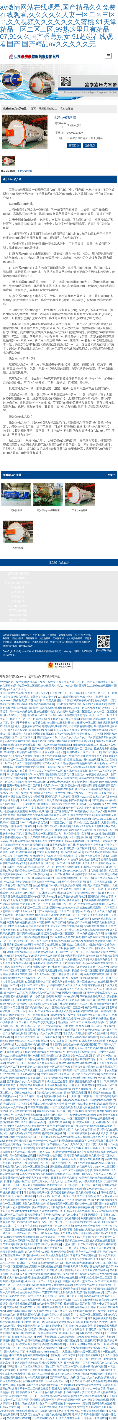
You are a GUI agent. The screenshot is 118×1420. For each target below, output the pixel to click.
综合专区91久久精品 (102, 1022)
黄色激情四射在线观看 (25, 1355)
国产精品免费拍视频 (64, 800)
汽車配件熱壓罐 (18, 616)
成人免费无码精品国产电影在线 (80, 1033)
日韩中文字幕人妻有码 (43, 693)
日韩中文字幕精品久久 (45, 1414)
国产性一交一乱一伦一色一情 (77, 948)
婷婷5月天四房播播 (75, 1088)
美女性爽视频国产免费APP (71, 789)
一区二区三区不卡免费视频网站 (38, 1403)
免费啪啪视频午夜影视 (55, 722)
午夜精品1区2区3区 (85, 1040)
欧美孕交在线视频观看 (92, 774)
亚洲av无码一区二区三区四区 (29, 785)
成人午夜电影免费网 (18, 1273)
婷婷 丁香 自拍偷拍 (72, 1225)
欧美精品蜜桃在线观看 (94, 726)
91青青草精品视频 (92, 981)
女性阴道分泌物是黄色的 (72, 892)
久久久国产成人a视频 (37, 1247)
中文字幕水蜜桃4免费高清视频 (46, 803)
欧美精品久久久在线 (31, 1062)
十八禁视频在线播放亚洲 (41, 833)
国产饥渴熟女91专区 (56, 1270)
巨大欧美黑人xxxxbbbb (99, 752)
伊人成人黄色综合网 (57, 1251)
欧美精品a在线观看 (78, 1048)
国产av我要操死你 (79, 796)
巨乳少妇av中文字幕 (16, 766)
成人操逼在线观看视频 (102, 1236)
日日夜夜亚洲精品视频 (64, 1173)
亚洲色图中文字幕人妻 (22, 1066)
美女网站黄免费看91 (16, 951)
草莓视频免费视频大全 (93, 992)
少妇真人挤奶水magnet (99, 1196)
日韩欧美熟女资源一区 (46, 948)
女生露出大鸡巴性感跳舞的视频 (45, 1099)
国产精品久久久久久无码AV (63, 1140)
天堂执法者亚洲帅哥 (48, 1066)
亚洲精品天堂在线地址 (58, 792)
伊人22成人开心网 (14, 711)
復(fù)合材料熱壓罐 (18, 569)
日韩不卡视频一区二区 (63, 1159)
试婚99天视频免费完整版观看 (21, 1233)
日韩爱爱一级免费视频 (76, 1022)
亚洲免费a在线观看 (36, 755)
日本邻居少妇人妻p (76, 1099)
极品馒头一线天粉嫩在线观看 (74, 833)
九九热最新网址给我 (49, 1344)
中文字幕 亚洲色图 (47, 848)
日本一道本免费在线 (21, 707)
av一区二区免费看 (60, 870)
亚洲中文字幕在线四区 (17, 1122)
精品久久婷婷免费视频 (57, 1410)
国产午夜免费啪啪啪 (74, 1344)
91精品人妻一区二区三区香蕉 (46, 951)
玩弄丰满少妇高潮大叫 (100, 988)
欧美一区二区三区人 (81, 707)
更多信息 (90, 145)
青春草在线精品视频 (64, 1014)
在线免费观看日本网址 (46, 881)
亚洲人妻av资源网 (60, 778)
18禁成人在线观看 (49, 1196)
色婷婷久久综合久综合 (22, 1044)
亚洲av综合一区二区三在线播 (39, 974)
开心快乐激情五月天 (73, 877)
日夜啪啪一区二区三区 (98, 689)
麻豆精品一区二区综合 (80, 744)
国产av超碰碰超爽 (27, 704)
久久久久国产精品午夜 (101, 1244)
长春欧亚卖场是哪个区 (78, 803)
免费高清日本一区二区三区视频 (87, 996)
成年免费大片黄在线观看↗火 (61, 1310)
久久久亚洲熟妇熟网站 (27, 759)
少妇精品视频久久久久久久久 (64, 981)
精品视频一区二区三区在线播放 (18, 1344)
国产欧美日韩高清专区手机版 (48, 744)
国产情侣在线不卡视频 (52, 1233)
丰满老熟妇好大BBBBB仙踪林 (49, 737)
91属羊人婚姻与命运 (43, 1407)
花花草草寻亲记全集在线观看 (59, 1288)
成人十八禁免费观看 (56, 826)
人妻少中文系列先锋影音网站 (36, 1170)
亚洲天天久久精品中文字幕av (91, 1266)
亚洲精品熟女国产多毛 (77, 1299)
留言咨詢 (74, 145)
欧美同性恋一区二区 (105, 826)
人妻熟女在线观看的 (97, 1225)
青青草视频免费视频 (40, 726)
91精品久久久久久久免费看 (99, 907)
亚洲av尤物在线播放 (73, 988)
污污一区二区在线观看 (20, 1255)
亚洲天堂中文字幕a (99, 1210)
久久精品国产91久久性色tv (57, 903)
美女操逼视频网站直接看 (49, 1144)
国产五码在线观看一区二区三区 (42, 1314)
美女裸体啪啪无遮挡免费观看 (49, 1203)
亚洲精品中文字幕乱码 (43, 852)
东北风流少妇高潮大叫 (20, 770)
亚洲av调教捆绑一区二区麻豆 (24, 781)
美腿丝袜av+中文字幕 (89, 729)
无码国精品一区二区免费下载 (83, 704)
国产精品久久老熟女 (47, 911)
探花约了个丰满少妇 (94, 700)
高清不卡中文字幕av (102, 1048)
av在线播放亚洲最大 (21, 763)
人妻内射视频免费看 (89, 1103)
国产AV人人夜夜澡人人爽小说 (99, 1170)
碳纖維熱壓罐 (17, 574)
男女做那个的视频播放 (90, 840)
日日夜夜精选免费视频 (30, 926)
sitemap (67, 647)
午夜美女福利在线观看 (50, 914)
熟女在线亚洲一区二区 (60, 1181)
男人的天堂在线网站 (11, 1025)
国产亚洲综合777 (63, 807)
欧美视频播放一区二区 (17, 874)
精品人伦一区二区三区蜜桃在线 (28, 715)
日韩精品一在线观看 (23, 1192)
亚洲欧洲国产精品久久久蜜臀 (51, 707)
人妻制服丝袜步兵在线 (25, 844)
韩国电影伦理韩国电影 (93, 715)
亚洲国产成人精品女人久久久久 (90, 792)
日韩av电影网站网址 (74, 837)
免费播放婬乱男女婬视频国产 (48, 1048)
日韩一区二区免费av (39, 1007)
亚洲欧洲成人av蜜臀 (16, 726)
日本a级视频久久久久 (39, 774)
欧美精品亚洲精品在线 (46, 959)
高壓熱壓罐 (17, 588)
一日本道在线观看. (77, 1129)
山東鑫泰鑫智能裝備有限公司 (46, 647)
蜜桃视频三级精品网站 (82, 1077)
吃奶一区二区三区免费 (57, 1062)
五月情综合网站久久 (23, 907)
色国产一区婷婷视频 (60, 755)
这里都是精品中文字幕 (13, 1099)
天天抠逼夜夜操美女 (62, 1188)
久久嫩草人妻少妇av (89, 1162)
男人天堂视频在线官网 (27, 722)
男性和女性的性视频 (26, 1207)
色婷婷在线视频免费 (53, 1129)
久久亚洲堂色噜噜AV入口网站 (78, 1303)
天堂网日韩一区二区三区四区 (79, 1240)
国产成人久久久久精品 (55, 759)
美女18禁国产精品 (98, 881)
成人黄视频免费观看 (31, 1270)
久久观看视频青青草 (56, 1081)
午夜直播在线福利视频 (96, 896)
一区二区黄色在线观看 (63, 1103)
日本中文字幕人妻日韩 (77, 1388)
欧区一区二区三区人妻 (87, 1181)
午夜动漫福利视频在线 (35, 840)
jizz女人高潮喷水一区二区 (86, 1085)
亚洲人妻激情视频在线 (25, 1358)
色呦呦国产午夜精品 (102, 1333)
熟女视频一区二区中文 (73, 911)
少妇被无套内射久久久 (30, 1321)
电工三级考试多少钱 (48, 1033)
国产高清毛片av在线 (103, 796)
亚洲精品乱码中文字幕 (70, 852)
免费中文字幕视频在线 (80, 1203)
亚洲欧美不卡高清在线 (47, 763)
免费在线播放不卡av (55, 1092)
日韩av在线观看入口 (71, 848)
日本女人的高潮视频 (58, 1296)
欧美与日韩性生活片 (73, 770)
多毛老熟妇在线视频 (24, 1148)
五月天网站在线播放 (36, 778)
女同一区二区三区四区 (33, 981)
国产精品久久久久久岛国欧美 (44, 1029)
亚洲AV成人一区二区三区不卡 (84, 748)
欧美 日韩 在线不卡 (33, 696)
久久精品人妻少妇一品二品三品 (73, 1051)
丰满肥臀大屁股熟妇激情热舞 (21, 748)
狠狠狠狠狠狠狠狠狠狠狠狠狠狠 (77, 1059)
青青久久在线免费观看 (47, 752)
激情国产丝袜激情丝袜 (60, 718)
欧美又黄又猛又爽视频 (30, 855)
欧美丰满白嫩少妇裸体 (44, 1325)
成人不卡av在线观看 (65, 1273)
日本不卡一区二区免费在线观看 (43, 1022)
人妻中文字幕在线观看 (18, 737)
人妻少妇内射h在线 (105, 1259)
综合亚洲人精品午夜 (31, 796)
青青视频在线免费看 (99, 1314)
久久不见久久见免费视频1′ (76, 1255)
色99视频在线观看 (32, 1377)
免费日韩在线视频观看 (22, 848)
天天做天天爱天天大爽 (88, 1222)
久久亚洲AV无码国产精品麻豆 (21, 1236)
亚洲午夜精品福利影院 (97, 848)
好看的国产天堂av (91, 863)
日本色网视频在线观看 (22, 1151)
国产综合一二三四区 (86, 1199)
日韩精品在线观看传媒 (52, 704)
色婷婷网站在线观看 (92, 693)
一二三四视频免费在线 (17, 877)
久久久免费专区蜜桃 (67, 885)
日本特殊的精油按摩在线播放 (90, 1318)
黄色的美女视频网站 (78, 889)
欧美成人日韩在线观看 (86, 755)
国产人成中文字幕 (14, 1347)
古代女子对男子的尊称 (50, 1299)
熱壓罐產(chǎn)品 (49, 108)
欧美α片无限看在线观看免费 (72, 1122)
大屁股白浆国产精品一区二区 (79, 1347)
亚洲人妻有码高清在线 (65, 1384)
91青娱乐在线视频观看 (87, 903)
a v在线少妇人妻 (61, 1007)
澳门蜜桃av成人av (25, 1096)
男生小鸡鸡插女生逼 (64, 1155)
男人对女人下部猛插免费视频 (92, 785)
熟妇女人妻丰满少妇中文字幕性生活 (21, 944)
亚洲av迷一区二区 (35, 1277)
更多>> (111, 475)
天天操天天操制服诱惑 (80, 1340)
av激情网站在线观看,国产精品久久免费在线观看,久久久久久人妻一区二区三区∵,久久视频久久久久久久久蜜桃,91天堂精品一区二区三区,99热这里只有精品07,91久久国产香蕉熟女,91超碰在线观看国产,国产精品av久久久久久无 (58, 26)
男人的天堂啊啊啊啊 (34, 1181)
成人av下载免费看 (65, 729)
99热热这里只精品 (22, 1185)
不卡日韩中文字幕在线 (33, 718)
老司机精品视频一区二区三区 (53, 1107)
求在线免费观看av (41, 1273)
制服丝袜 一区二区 (85, 718)
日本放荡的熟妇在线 (100, 1088)
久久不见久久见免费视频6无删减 (56, 1148)
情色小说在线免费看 (81, 1321)
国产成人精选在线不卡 (13, 1051)
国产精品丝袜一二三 (11, 800)
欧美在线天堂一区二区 (47, 1255)
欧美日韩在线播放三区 (13, 892)
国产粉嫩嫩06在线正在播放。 (26, 1074)
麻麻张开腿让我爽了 (96, 1003)
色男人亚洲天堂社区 (34, 1125)
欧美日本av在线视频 (18, 744)
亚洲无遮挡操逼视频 (56, 796)
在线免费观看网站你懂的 (81, 1111)
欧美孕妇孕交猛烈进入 (48, 955)
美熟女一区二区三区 (56, 926)
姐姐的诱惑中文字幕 (56, 1321)
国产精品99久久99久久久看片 (72, 866)
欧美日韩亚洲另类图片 (33, 1266)
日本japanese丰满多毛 (75, 1096)
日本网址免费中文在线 (63, 840)
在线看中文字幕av (84, 1281)
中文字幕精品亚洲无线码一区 (57, 1070)
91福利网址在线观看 (84, 1107)
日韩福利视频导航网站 (35, 933)
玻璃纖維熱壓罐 (18, 611)
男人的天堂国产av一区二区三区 (90, 1277)
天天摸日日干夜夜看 (100, 789)
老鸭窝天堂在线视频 (45, 940)
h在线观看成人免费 (55, 811)
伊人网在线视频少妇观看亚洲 (49, 874)
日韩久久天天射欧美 (34, 1199)
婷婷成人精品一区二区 (27, 903)
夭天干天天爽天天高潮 (93, 1140)
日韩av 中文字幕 (26, 1259)
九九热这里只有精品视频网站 (31, 1040)
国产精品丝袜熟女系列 (20, 940)
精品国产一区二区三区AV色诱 (61, 1362)
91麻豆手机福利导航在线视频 (90, 696)
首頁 (33, 108)
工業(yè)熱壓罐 (24, 171)
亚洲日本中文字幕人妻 (50, 1244)
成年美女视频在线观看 (55, 1000)
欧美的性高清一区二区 (40, 859)
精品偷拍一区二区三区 (85, 966)
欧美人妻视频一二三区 (59, 696)
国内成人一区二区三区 (77, 914)
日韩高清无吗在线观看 (92, 1037)
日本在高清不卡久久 (26, 1388)
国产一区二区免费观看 (89, 1247)
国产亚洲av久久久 (42, 1177)
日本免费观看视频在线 (27, 741)
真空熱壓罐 (66, 108)
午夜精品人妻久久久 (51, 844)
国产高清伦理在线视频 (30, 929)
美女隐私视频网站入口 (13, 833)
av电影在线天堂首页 (59, 1125)
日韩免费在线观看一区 (40, 1336)
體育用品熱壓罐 (18, 606)
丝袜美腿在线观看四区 (65, 1025)
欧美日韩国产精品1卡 (12, 1173)
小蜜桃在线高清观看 (58, 1118)
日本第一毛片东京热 (18, 863)
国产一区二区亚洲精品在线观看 (18, 1262)
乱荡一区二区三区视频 (56, 944)
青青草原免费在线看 (75, 1151)
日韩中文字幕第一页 (83, 1118)
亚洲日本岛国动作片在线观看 (53, 822)
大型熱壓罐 (17, 592)
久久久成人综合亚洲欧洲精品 (77, 1229)
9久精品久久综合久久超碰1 (88, 822)
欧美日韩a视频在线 (98, 1166)
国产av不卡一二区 (27, 1229)
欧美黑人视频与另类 (40, 807)
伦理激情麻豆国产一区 (38, 963)
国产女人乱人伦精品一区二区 (46, 766)
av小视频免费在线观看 (69, 922)
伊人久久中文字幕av (96, 852)
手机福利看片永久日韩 (42, 922)
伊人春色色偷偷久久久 (93, 1025)
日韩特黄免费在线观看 (69, 700)
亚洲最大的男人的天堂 (52, 748)
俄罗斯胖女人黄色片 (43, 1122)
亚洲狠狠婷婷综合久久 (85, 1062)
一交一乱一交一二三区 (41, 885)
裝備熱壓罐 (17, 583)
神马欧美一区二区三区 (80, 874)
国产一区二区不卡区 (23, 733)
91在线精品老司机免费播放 (93, 1014)
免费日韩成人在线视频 (72, 940)
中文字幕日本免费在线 (20, 1303)
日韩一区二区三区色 (92, 885)
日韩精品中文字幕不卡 (38, 1210)
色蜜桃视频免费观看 (15, 807)
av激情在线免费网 (17, 803)
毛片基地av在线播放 (12, 1055)
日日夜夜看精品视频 (81, 722)
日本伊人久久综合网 (74, 1029)
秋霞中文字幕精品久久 (81, 737)
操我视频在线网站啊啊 (38, 1025)
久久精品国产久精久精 (99, 1403)
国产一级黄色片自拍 (73, 752)
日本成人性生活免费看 (87, 818)
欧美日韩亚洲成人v (55, 855)
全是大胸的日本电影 (64, 977)
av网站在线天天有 (17, 1114)
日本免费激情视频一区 (37, 1188)
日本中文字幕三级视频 (99, 877)
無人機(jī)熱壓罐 (17, 602)
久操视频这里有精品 (76, 711)
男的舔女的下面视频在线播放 (17, 911)
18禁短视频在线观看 (102, 829)
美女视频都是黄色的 (57, 1074)
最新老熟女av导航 (47, 733)
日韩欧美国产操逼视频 (22, 822)
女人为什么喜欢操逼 (66, 1177)
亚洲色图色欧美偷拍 (62, 1247)
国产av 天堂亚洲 (71, 763)
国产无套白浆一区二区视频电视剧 (33, 866)
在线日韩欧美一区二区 (65, 1329)
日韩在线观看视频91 (101, 1114)
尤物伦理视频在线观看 (101, 1136)
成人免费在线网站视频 (22, 1107)
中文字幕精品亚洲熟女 (47, 770)
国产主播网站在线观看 (61, 785)
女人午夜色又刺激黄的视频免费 (88, 1377)
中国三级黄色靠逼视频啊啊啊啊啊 (88, 926)
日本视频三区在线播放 (30, 1366)
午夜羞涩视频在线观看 (41, 700)
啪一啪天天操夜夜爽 (36, 1373)
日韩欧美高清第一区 (56, 1377)
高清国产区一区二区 (43, 863)
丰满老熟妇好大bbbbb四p (56, 741)
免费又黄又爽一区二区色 (34, 900)
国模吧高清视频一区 (41, 1395)
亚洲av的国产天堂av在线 (45, 877)
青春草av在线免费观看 (97, 1292)
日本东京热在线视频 (75, 766)
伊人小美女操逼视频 (41, 992)
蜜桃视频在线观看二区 (86, 741)
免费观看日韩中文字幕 (38, 977)
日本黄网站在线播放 (61, 1040)
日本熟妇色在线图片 (88, 800)
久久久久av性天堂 (44, 970)
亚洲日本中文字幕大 (11, 689)
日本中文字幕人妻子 (34, 1140)
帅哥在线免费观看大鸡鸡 (31, 1218)
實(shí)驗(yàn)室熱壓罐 (17, 579)
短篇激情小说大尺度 (23, 1333)
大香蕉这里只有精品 (18, 1048)
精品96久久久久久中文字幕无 (69, 1210)
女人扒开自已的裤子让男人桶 (34, 1284)
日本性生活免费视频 (36, 1055)
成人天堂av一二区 (53, 781)
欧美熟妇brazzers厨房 (87, 1218)
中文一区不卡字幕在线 (25, 1222)
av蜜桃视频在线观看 (49, 1262)
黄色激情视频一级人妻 (83, 1074)
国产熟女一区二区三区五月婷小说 (82, 1355)
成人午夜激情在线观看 (80, 985)
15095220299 (25, 642)
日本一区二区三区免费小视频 (71, 1370)
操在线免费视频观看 (21, 970)
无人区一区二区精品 (11, 1210)
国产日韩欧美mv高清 (33, 1118)
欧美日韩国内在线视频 (50, 1151)
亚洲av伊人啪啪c (94, 1018)
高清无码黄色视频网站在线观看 (87, 1307)
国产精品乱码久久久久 (37, 1003)
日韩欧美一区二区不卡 (77, 844)
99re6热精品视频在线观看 (15, 1407)
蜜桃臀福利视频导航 (53, 1340)
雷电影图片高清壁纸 (28, 1000)
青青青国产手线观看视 (83, 1251)
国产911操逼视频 (101, 815)
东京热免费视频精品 (18, 918)
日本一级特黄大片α (72, 1044)
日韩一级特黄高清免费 (40, 1051)
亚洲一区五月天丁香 (70, 1292)
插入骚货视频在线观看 (22, 1299)
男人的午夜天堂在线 (88, 1148)
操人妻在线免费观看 (101, 955)
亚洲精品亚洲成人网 (23, 1225)
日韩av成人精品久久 (56, 996)
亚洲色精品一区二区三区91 (60, 929)
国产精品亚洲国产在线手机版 (31, 1166)
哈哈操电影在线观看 (73, 1185)
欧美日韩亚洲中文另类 (48, 837)
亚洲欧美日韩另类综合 (38, 800)
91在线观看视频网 (68, 693)
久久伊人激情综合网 (21, 837)
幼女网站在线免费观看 (30, 811)
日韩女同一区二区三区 (20, 955)
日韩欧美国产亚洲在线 (52, 889)
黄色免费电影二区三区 (50, 815)
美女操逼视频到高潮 (81, 759)
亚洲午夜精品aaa (46, 1333)
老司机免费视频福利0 (19, 948)
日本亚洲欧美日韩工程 (40, 729)
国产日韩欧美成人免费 (63, 1373)
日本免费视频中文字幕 (81, 811)
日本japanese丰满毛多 (77, 1399)
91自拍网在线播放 (78, 855)
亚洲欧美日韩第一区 (32, 1318)
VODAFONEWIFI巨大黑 (31, 1281)
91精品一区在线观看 (66, 774)
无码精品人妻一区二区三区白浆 (43, 829)
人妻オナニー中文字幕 (93, 1384)
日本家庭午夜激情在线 (30, 1081)
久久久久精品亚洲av (30, 1092)
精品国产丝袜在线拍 (81, 826)
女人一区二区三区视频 (52, 985)
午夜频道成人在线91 (98, 770)
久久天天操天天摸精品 (67, 726)
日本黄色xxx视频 (49, 1229)
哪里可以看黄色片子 (103, 889)
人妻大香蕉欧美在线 (51, 1207)
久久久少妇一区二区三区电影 (66, 689)
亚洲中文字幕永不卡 (15, 922)
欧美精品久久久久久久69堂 (63, 715)
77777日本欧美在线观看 (64, 1037)
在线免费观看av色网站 (91, 1159)
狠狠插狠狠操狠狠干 (26, 1196)
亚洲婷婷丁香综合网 (83, 870)
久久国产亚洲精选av (70, 907)
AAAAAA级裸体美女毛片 (34, 818)
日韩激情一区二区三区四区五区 (45, 711)
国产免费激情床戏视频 (95, 933)
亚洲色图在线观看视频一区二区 (30, 1159)
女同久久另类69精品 (62, 1381)
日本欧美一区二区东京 (63, 1351)
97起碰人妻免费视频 (39, 1155)
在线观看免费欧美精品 (103, 855)
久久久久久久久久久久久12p (75, 733)
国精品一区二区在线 (81, 1000)
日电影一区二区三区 (15, 988)
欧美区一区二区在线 (66, 1336)
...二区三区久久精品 (61, 818)
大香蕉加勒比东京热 (36, 689)
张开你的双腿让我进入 (65, 963)
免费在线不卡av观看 (78, 918)
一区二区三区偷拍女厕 (68, 859)
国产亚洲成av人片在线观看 (19, 914)
